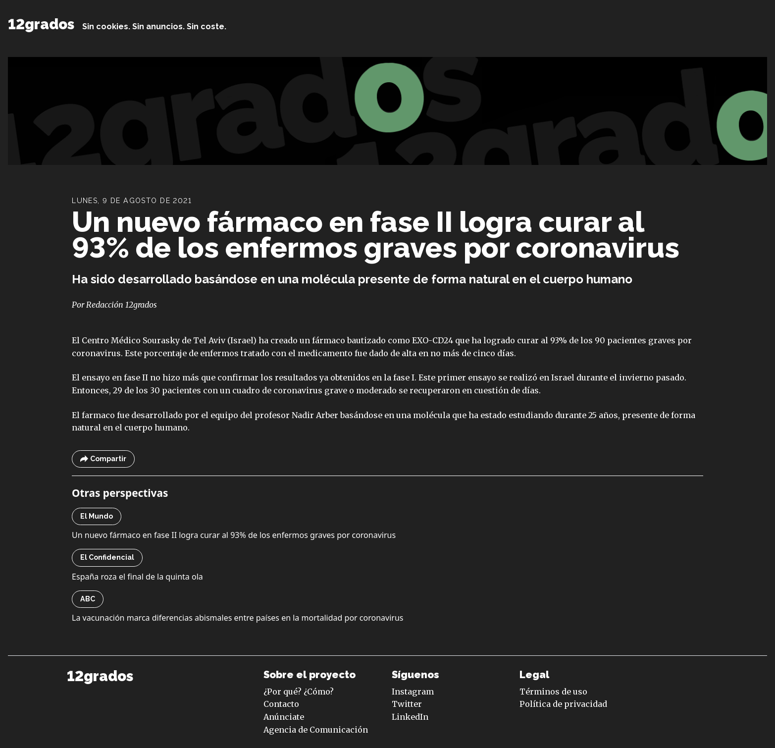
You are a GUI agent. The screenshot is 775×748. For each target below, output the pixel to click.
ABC (87, 599)
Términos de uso (553, 691)
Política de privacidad (563, 704)
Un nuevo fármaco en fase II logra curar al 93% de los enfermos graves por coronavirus (375, 234)
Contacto (281, 704)
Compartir (103, 459)
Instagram (413, 691)
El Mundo (96, 516)
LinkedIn (410, 717)
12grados (41, 24)
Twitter (407, 704)
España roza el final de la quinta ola (137, 576)
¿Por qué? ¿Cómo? (298, 691)
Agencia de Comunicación (315, 730)
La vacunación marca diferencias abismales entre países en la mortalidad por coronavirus (237, 617)
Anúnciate (283, 717)
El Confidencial (107, 557)
